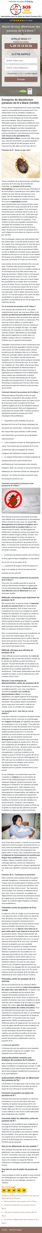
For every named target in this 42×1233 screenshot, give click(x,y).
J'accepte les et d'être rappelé (22, 74)
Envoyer (21, 79)
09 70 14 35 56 (21, 46)
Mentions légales (15, 1230)
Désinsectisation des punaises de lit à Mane (20, 1201)
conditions (21, 74)
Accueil (4, 1230)
